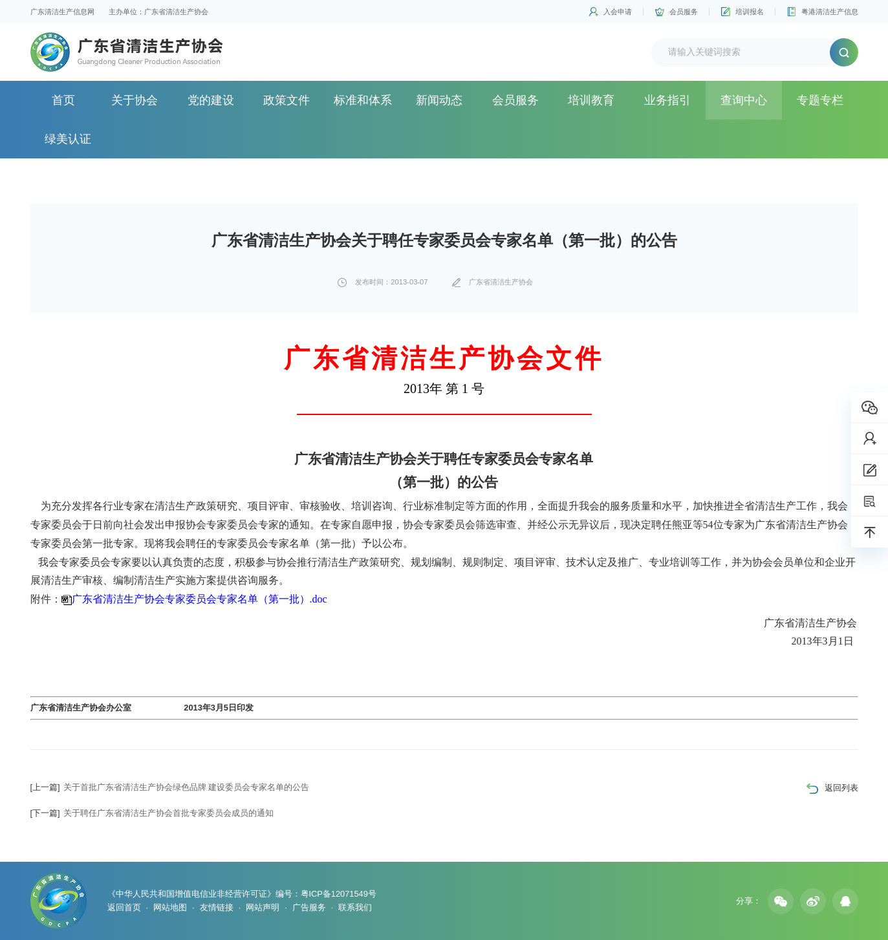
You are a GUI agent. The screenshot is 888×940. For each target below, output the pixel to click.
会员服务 (683, 12)
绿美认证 (68, 139)
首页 (63, 100)
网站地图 (170, 907)
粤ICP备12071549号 (338, 894)
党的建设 (211, 100)
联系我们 (355, 907)
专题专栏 (820, 100)
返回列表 (841, 788)
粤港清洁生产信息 (829, 12)
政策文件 (286, 100)
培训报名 (749, 12)
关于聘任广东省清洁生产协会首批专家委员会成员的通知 (152, 813)
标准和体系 (363, 100)
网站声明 (262, 907)
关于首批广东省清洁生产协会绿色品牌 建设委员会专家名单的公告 (170, 787)
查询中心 (743, 100)
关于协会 (134, 100)
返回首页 (124, 907)
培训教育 (591, 100)
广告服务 (309, 907)
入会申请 (617, 12)
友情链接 (216, 907)
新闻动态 (439, 100)
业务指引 (667, 100)
